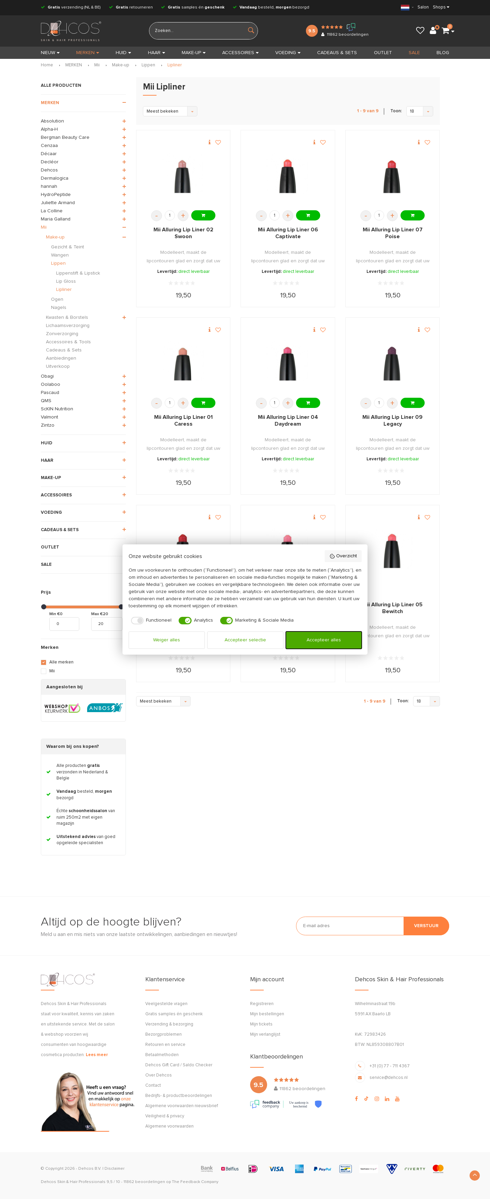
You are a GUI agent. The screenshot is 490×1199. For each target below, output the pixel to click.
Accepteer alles (324, 640)
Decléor (50, 162)
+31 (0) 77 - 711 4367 (390, 1066)
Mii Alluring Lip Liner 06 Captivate (288, 233)
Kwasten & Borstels (67, 317)
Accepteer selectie (245, 640)
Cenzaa (49, 145)
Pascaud (50, 392)
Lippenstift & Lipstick (78, 273)
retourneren (131, 7)
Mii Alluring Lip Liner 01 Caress (183, 420)
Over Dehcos (158, 1075)
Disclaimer (114, 1169)
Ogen (57, 299)
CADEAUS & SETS (337, 52)
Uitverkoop (58, 366)
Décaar (49, 153)
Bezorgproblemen (163, 1034)
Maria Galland (55, 219)
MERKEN (87, 52)
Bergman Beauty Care (65, 137)
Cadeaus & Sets (64, 350)
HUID (123, 52)
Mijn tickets (261, 1024)
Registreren (262, 1004)
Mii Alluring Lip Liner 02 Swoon (183, 233)
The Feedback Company (195, 1182)
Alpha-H (49, 129)
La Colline (52, 211)
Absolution (52, 121)
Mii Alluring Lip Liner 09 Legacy (392, 420)
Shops (439, 7)
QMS (46, 400)
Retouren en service (165, 1044)
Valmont (49, 417)
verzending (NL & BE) (71, 7)
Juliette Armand (58, 202)
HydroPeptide (56, 194)
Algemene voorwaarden (169, 1126)
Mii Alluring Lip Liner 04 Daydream (288, 420)
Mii (97, 65)
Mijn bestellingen (267, 1014)
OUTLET (383, 52)
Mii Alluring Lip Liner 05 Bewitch (393, 608)
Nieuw (50, 52)
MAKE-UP (194, 52)
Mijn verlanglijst (265, 1034)
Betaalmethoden (162, 1055)
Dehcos (49, 170)
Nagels (58, 307)
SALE (414, 52)
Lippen (148, 65)
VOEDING (287, 52)
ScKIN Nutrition (57, 409)
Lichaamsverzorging (67, 325)
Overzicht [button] (343, 556)
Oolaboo (50, 384)
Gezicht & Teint (67, 247)
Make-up (120, 65)
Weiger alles (166, 640)
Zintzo (47, 425)
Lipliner (174, 65)
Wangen (60, 255)
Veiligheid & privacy (164, 1116)
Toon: (396, 111)
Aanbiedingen (61, 358)
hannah (49, 186)
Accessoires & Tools (68, 342)
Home (47, 65)
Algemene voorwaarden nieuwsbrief (181, 1106)
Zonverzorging (62, 333)
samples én (193, 7)
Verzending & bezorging (169, 1024)
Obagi (47, 376)
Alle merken (61, 662)
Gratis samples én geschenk (174, 1014)
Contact (153, 1085)
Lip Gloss (66, 281)
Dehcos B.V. (89, 1169)
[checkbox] (150, 620)
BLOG (443, 52)
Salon (423, 7)
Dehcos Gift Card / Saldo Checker (178, 1065)
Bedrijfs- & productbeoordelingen (178, 1096)
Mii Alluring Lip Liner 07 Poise (393, 233)
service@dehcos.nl (389, 1077)
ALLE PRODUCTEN (61, 85)
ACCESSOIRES (240, 52)
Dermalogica (54, 178)
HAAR (156, 52)
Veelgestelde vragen (166, 1004)
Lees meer (97, 1055)
